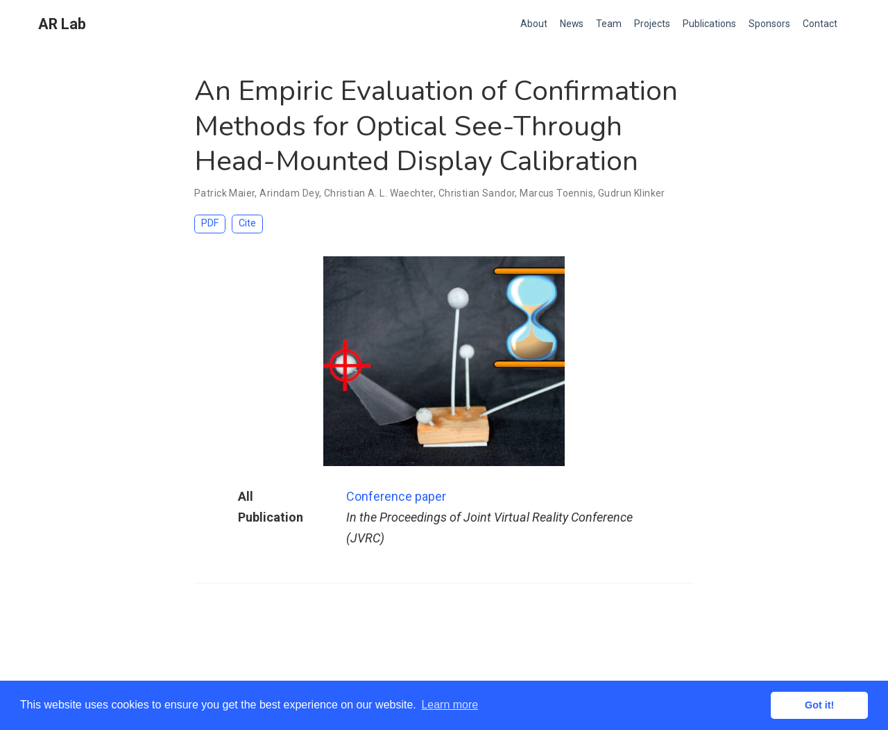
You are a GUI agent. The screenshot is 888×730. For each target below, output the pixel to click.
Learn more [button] (449, 705)
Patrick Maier (224, 193)
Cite (247, 223)
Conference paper (396, 496)
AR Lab (62, 24)
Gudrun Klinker (631, 193)
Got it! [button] (819, 705)
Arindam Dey (289, 193)
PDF (210, 223)
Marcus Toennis (556, 193)
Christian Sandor (476, 193)
